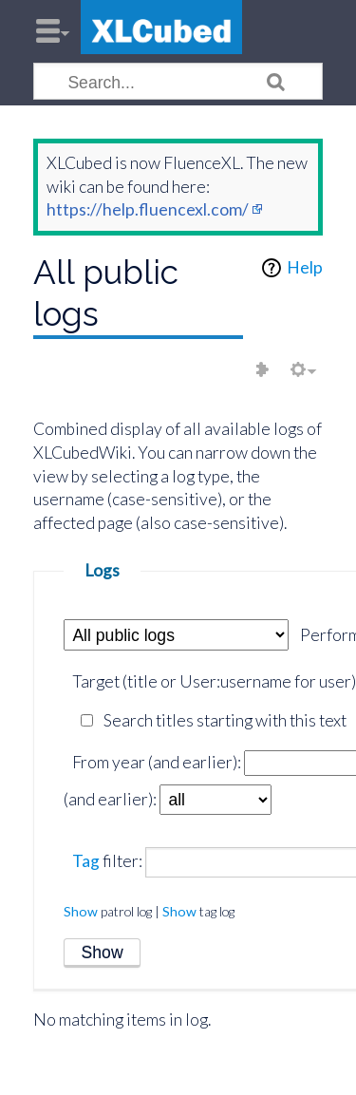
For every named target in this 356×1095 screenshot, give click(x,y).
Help (305, 267)
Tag (86, 861)
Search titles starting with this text (225, 720)
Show (81, 911)
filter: (107, 861)
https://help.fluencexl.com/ (148, 209)
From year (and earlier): (156, 762)
